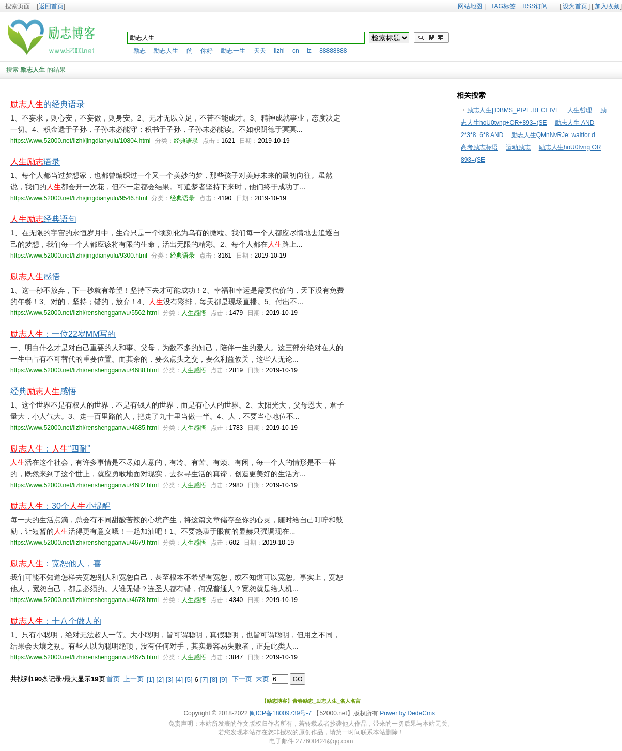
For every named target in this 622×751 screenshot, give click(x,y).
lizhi (279, 50)
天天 (260, 50)
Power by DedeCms (407, 713)
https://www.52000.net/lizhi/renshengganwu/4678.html (84, 600)
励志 (139, 50)
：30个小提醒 (60, 506)
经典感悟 (43, 391)
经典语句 (43, 219)
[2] (160, 679)
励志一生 (233, 50)
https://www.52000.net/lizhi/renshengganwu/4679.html (84, 542)
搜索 (431, 37)
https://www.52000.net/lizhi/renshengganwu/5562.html (84, 313)
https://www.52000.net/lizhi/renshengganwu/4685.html (84, 427)
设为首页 (575, 6)
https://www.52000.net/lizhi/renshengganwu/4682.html (84, 485)
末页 (262, 679)
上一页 (133, 679)
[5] (189, 679)
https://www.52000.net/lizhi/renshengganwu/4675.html (84, 657)
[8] (213, 679)
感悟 (35, 276)
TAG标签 (503, 6)
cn (295, 50)
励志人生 (165, 50)
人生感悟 (193, 313)
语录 (35, 161)
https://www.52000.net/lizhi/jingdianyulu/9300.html (78, 255)
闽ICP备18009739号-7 (281, 713)
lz (309, 50)
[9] (223, 679)
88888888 (333, 50)
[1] (150, 679)
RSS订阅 (535, 6)
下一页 (242, 679)
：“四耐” (50, 448)
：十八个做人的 (55, 621)
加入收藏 (607, 6)
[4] (179, 679)
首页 (113, 679)
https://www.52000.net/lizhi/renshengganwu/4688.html (84, 370)
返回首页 (51, 6)
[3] (170, 679)
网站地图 (470, 6)
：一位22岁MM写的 (63, 333)
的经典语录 (47, 104)
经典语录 (186, 140)
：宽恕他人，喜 (55, 563)
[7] (204, 679)
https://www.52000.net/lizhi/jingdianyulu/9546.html (78, 198)
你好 (206, 50)
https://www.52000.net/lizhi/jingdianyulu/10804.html (80, 140)
